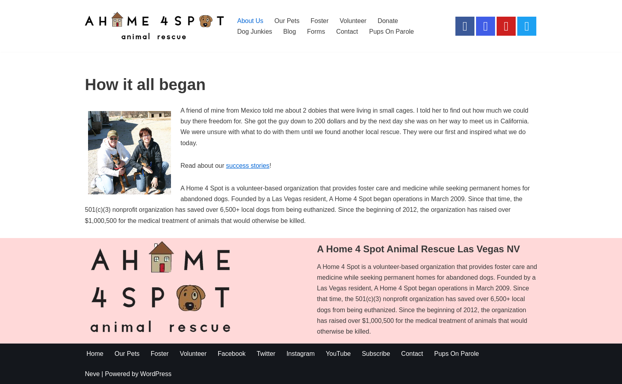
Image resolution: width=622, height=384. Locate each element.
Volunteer (353, 20)
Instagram (300, 353)
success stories (247, 165)
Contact (347, 31)
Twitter (266, 353)
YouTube (338, 353)
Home (95, 353)
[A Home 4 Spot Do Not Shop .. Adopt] (154, 26)
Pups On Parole (391, 31)
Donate (388, 20)
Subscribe (376, 353)
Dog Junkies (254, 31)
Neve (92, 374)
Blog (289, 31)
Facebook (232, 353)
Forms (316, 31)
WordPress (155, 374)
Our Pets (287, 20)
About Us (250, 20)
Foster (319, 20)
